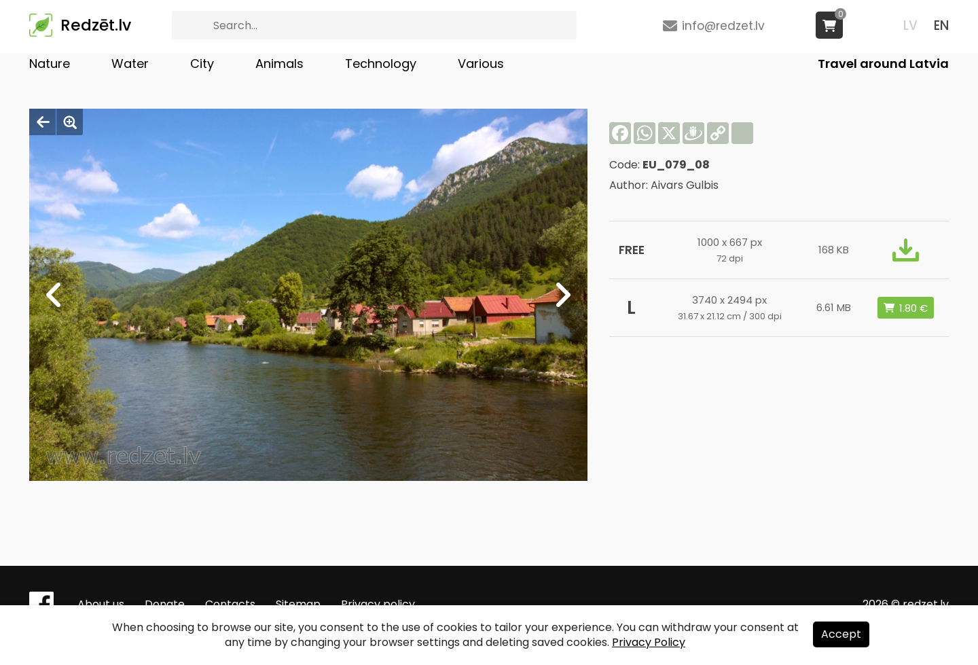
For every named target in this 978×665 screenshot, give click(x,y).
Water (130, 63)
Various (481, 63)
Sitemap (298, 604)
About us (100, 604)
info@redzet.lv (723, 26)
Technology (380, 63)
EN (941, 25)
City (202, 63)
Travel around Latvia (883, 63)
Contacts (230, 604)
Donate (165, 604)
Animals (279, 63)
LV (910, 25)
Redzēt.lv (95, 25)
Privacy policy (378, 604)
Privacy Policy (648, 642)
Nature (49, 63)
